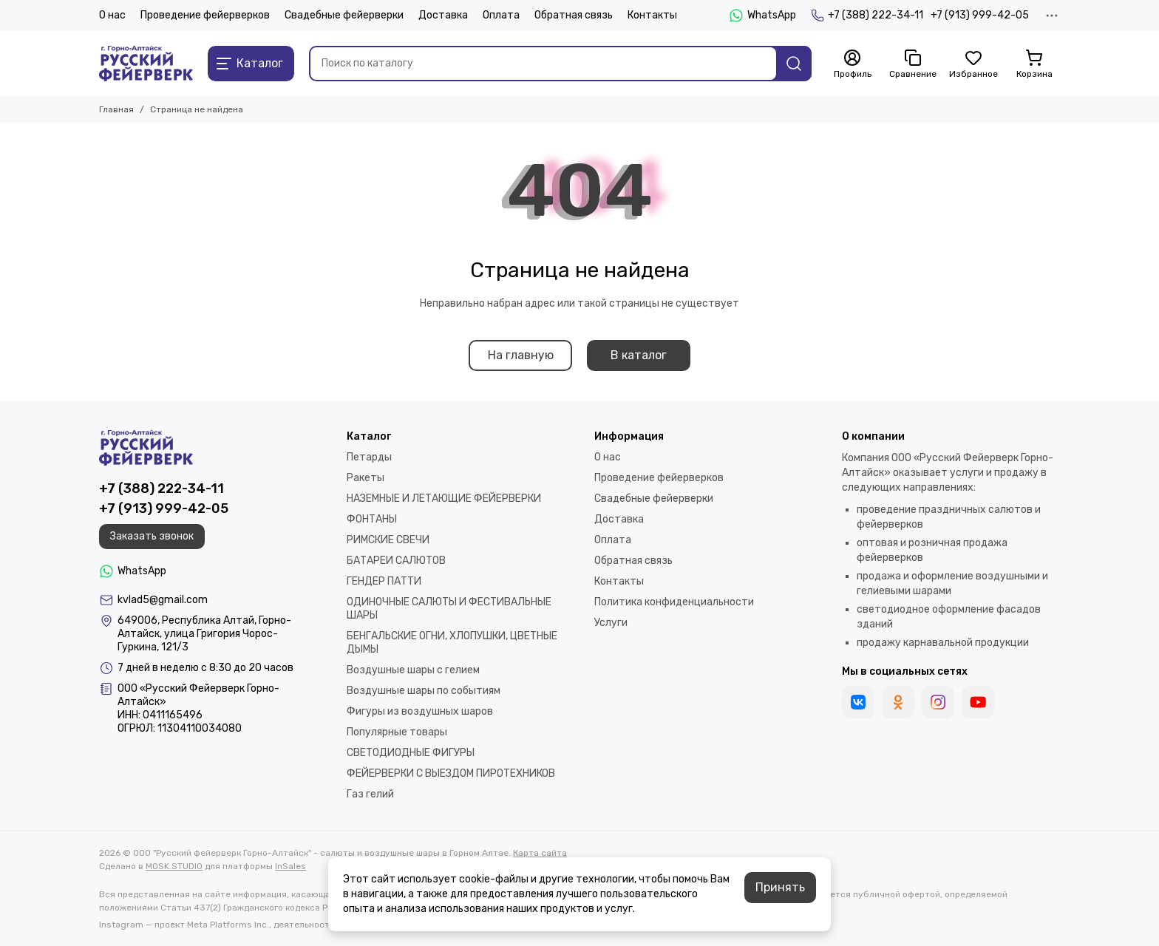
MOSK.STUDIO (174, 866)
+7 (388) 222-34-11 (867, 15)
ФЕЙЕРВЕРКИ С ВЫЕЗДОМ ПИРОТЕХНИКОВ (451, 773)
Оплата (501, 15)
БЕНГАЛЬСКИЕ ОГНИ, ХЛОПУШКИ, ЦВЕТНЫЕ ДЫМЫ (452, 643)
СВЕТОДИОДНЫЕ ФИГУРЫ (411, 752)
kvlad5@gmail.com (163, 599)
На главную (521, 355)
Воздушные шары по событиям (423, 690)
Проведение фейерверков (205, 15)
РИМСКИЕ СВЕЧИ (388, 540)
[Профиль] (852, 64)
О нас (112, 15)
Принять (780, 887)
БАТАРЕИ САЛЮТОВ (396, 560)
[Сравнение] (913, 64)
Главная (116, 109)
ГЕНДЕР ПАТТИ (384, 581)
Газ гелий (370, 794)
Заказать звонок (152, 536)
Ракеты (365, 478)
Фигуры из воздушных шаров (420, 711)
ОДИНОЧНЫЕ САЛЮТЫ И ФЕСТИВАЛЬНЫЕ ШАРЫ (449, 609)
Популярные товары (397, 732)
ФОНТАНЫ (372, 519)
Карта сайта (540, 853)
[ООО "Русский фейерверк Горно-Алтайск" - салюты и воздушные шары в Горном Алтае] (146, 63)
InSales (290, 866)
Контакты (652, 15)
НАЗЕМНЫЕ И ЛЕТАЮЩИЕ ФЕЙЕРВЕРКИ (444, 498)
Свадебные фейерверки (344, 15)
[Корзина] (1034, 64)
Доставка (443, 15)
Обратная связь (573, 15)
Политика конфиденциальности (674, 602)
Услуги (611, 622)
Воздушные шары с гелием (413, 670)
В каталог (639, 355)
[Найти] (794, 63)
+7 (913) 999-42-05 (980, 15)
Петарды (369, 457)
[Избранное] (973, 64)
